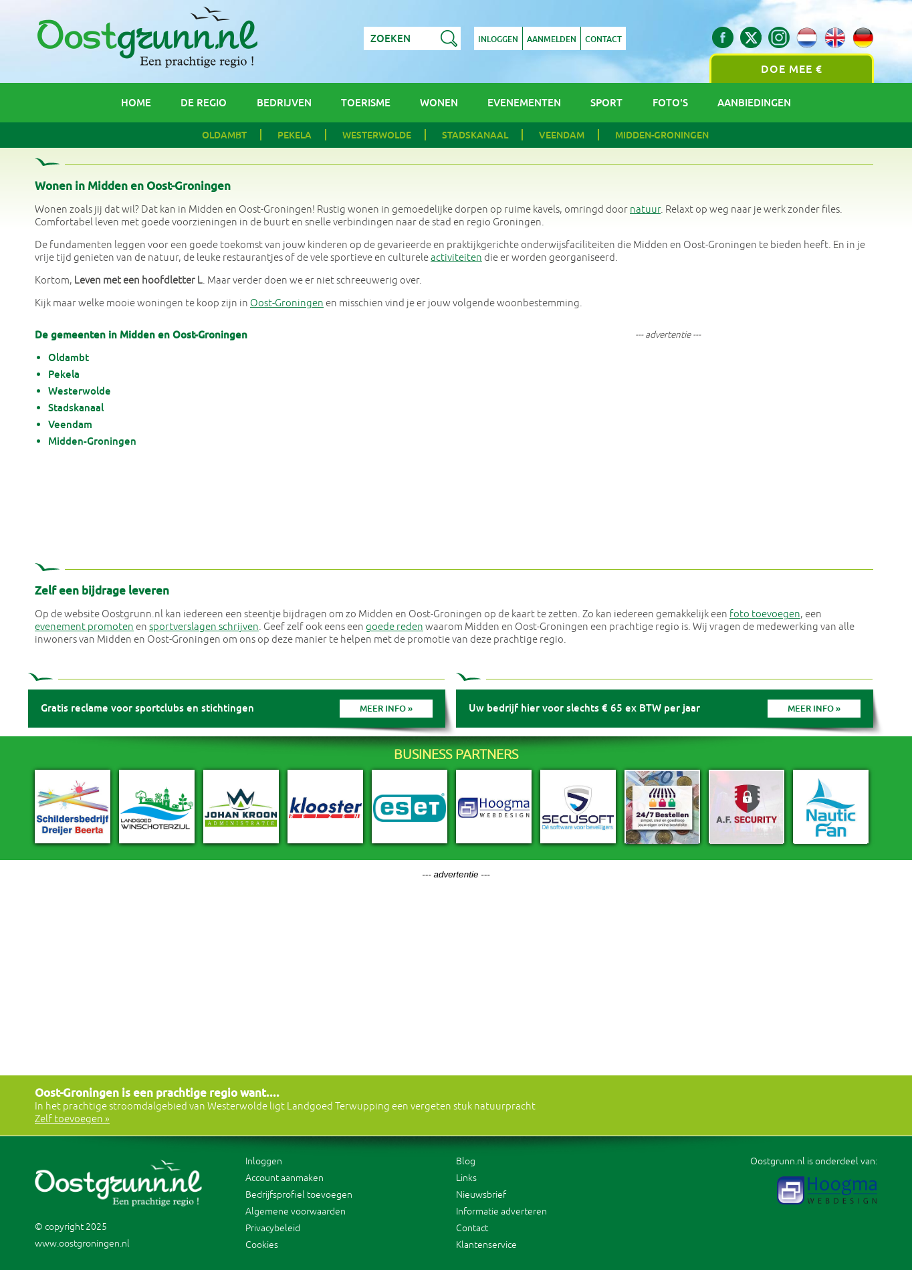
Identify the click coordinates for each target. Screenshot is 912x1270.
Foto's (670, 102)
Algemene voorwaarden (295, 1211)
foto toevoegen (764, 614)
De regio (204, 102)
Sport (606, 102)
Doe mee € (791, 69)
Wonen (439, 102)
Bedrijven (284, 102)
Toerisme (365, 102)
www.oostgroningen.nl (82, 1243)
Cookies (261, 1245)
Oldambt (224, 135)
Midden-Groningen (662, 135)
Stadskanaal (475, 135)
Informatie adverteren (501, 1211)
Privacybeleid (272, 1228)
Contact (603, 39)
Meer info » (386, 708)
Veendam (561, 135)
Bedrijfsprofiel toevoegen (298, 1194)
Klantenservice (486, 1245)
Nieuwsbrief (481, 1194)
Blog (465, 1161)
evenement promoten (84, 627)
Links (466, 1178)
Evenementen (524, 102)
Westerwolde (376, 135)
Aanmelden (551, 39)
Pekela (294, 135)
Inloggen (498, 39)
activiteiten (456, 257)
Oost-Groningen (287, 303)
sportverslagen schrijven (204, 627)
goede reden (394, 627)
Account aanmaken (284, 1178)
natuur (645, 209)
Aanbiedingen (754, 102)
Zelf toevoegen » (72, 1119)
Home (136, 102)
